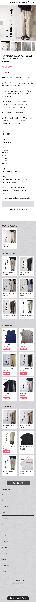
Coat (3, 530)
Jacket (4, 524)
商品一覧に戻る (18, 483)
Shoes (4, 559)
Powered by (18, 583)
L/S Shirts (5, 518)
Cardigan (5, 542)
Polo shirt (5, 507)
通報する (31, 214)
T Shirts (4, 501)
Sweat (4, 536)
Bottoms (5, 553)
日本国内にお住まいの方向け (18, 209)
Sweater (4, 547)
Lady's (4, 571)
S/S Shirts (5, 512)
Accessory (5, 565)
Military (4, 495)
